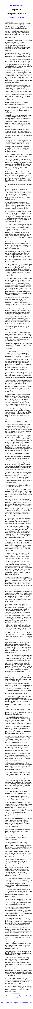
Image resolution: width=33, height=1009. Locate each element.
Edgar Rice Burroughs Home (21, 1002)
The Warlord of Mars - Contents (8, 996)
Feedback (19, 1003)
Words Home (9, 1002)
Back (2, 1002)
